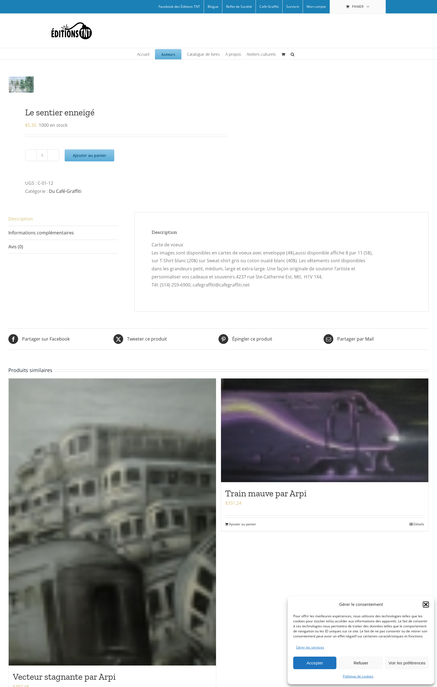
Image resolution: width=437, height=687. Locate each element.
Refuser (361, 663)
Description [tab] (20, 219)
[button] (426, 604)
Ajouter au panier (89, 155)
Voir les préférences (407, 663)
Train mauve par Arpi (266, 493)
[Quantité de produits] (42, 155)
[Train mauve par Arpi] (324, 430)
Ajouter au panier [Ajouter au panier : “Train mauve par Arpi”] (242, 524)
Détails (418, 524)
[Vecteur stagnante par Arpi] (112, 522)
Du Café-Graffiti (65, 191)
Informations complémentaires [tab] (41, 233)
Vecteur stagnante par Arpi (64, 676)
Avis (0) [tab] (15, 247)
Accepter (315, 663)
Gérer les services (310, 647)
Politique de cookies (358, 676)
